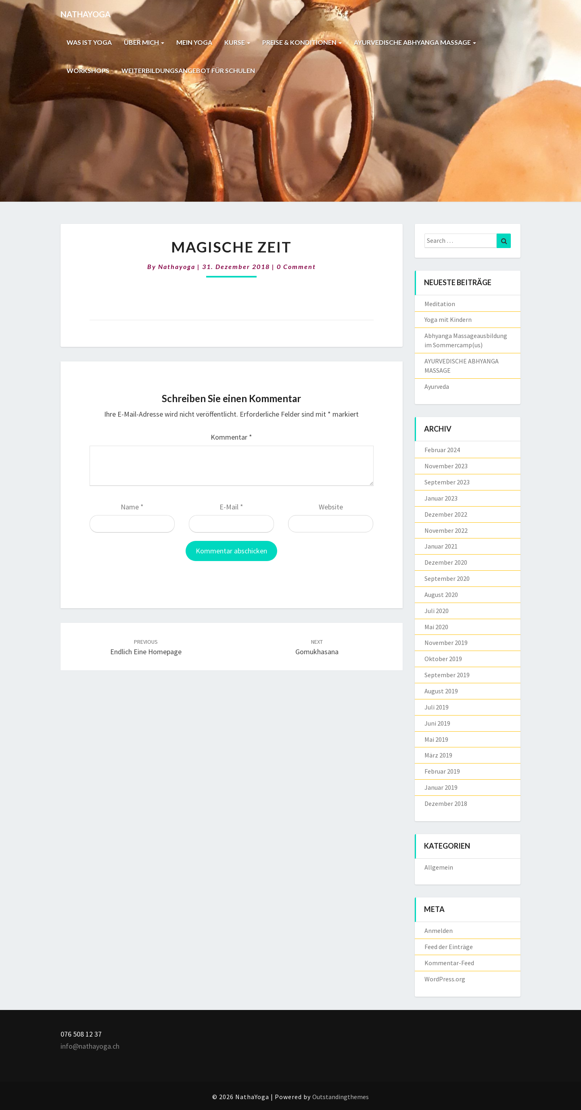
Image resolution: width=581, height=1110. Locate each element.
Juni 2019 (437, 723)
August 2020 (441, 594)
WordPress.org (444, 979)
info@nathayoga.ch (90, 1046)
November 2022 (446, 530)
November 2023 (446, 466)
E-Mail (231, 506)
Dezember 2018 (445, 803)
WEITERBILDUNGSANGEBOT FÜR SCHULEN (188, 70)
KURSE (237, 42)
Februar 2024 (442, 450)
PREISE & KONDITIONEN (302, 42)
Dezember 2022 (445, 514)
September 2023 (447, 482)
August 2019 (441, 691)
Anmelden (438, 930)
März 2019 (438, 755)
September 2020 (447, 578)
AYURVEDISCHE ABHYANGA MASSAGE (415, 42)
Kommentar (231, 437)
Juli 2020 (436, 611)
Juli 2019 (436, 707)
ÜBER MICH (144, 42)
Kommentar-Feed (449, 963)
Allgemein (438, 867)
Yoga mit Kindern (448, 319)
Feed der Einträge (448, 947)
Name (132, 506)
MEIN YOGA (194, 42)
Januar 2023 (441, 498)
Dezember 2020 (445, 562)
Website (331, 506)
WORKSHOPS (88, 70)
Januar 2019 (441, 787)
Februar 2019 (442, 771)
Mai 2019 (436, 739)
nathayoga (176, 266)
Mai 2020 (436, 627)
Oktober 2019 (443, 659)
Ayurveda (436, 386)
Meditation (439, 304)
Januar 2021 (441, 546)
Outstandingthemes (340, 1097)
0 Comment (296, 266)
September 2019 (447, 675)
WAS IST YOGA (89, 42)
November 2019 (446, 642)
